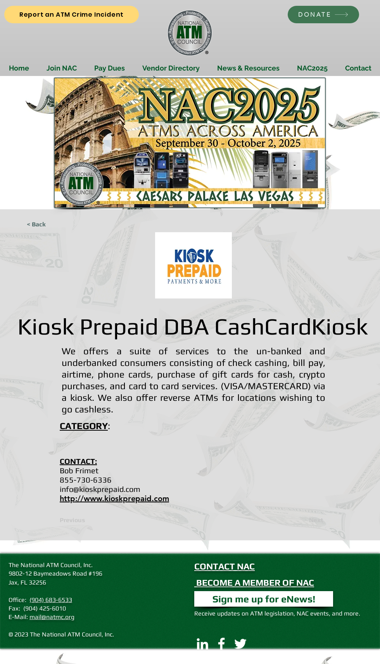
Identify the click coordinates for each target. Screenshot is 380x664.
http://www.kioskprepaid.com (114, 498)
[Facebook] (221, 644)
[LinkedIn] (202, 644)
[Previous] (85, 520)
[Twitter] (240, 644)
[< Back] (52, 224)
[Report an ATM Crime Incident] (71, 14)
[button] (263, 599)
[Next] (304, 520)
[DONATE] (323, 14)
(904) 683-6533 (50, 600)
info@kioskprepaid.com (100, 489)
